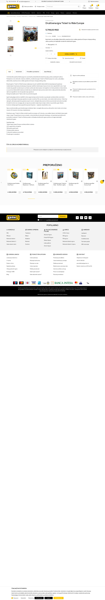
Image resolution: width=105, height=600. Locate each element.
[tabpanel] (30, 34)
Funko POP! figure (48, 237)
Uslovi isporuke (34, 266)
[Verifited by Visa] (80, 283)
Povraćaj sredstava (58, 274)
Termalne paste (85, 241)
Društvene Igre (32, 16)
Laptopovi (84, 233)
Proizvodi (19, 16)
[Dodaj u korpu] (71, 54)
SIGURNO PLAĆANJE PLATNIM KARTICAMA (53, 1)
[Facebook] (77, 217)
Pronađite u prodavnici (33, 71)
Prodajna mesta (40, 6)
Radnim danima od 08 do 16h (84, 266)
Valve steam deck (11, 244)
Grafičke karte (85, 238)
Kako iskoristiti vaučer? (36, 274)
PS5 (8, 233)
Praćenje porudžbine (58, 257)
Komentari (19, 71)
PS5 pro (8, 236)
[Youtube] (85, 217)
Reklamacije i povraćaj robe (60, 266)
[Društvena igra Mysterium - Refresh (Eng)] (29, 175)
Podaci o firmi (10, 263)
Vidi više (49, 48)
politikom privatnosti (52, 220)
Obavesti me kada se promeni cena (89, 29)
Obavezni (15, 598)
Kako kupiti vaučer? (35, 271)
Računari (83, 236)
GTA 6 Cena (66, 233)
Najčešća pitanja (94, 1)
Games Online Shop (11, 16)
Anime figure (47, 246)
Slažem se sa (48, 219)
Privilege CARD (11, 271)
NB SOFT (56, 294)
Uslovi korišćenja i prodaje (60, 260)
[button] (84, 6)
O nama (9, 260)
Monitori (27, 241)
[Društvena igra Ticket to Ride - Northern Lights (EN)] (60, 175)
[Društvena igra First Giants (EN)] (45, 175)
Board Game (25, 16)
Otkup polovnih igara (12, 269)
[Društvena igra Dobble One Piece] (14, 175)
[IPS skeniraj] (88, 283)
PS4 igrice (65, 238)
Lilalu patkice (47, 243)
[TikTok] (90, 217)
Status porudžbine (28, 6)
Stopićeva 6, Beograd (82, 257)
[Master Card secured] (76, 283)
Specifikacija (47, 71)
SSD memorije (85, 244)
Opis (9, 71)
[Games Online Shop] (13, 6)
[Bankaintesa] (62, 283)
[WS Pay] (45, 283)
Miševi (27, 236)
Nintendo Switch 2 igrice (69, 244)
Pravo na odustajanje (58, 271)
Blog (8, 274)
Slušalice (27, 238)
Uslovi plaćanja (34, 257)
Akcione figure (48, 234)
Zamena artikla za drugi (59, 269)
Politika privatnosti (34, 269)
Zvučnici (27, 244)
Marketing (31, 598)
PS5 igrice (65, 236)
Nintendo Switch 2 (11, 241)
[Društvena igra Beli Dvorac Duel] (91, 175)
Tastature (27, 233)
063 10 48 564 (12, 1)
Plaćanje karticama (35, 260)
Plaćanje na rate (34, 263)
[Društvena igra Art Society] (75, 175)
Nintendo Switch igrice (69, 241)
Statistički (23, 598)
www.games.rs (44, 294)
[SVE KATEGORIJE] (14, 13)
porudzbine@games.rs (24, 1)
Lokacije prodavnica (12, 257)
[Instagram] (81, 217)
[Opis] (10, 71)
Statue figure (47, 240)
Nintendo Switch (11, 238)
